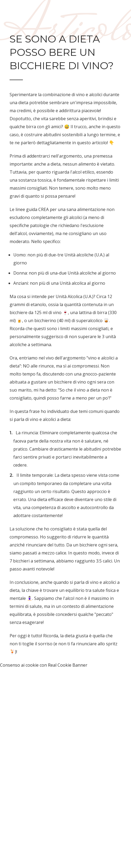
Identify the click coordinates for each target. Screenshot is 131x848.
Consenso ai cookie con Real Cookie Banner (43, 665)
